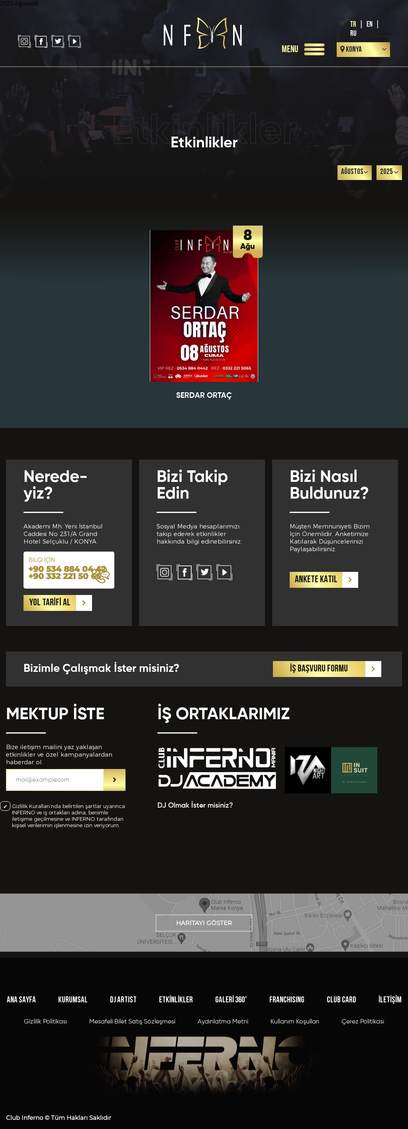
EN (370, 24)
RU (353, 33)
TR (353, 24)
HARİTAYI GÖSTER (204, 964)
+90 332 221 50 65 (64, 692)
